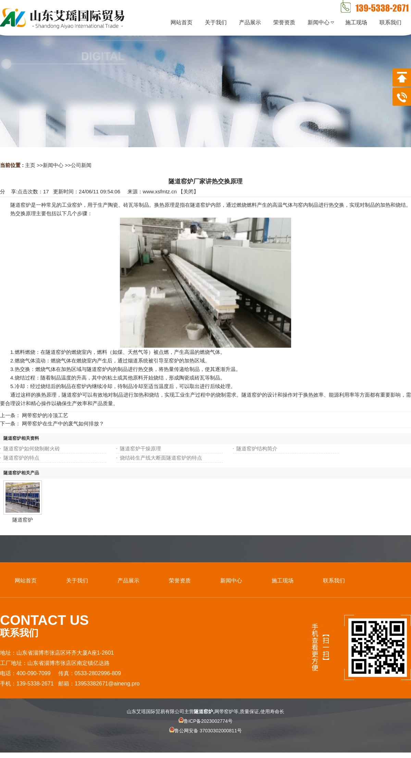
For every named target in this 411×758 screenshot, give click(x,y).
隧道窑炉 (22, 520)
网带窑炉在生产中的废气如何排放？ (63, 423)
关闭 (188, 191)
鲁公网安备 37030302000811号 (205, 736)
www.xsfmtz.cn (160, 191)
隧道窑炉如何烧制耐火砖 (31, 448)
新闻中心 (53, 165)
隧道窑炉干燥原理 (140, 448)
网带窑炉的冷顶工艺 (45, 415)
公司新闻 (81, 165)
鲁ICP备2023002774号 (205, 721)
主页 (30, 165)
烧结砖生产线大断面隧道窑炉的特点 (161, 458)
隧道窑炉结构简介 (256, 448)
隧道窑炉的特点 (21, 458)
